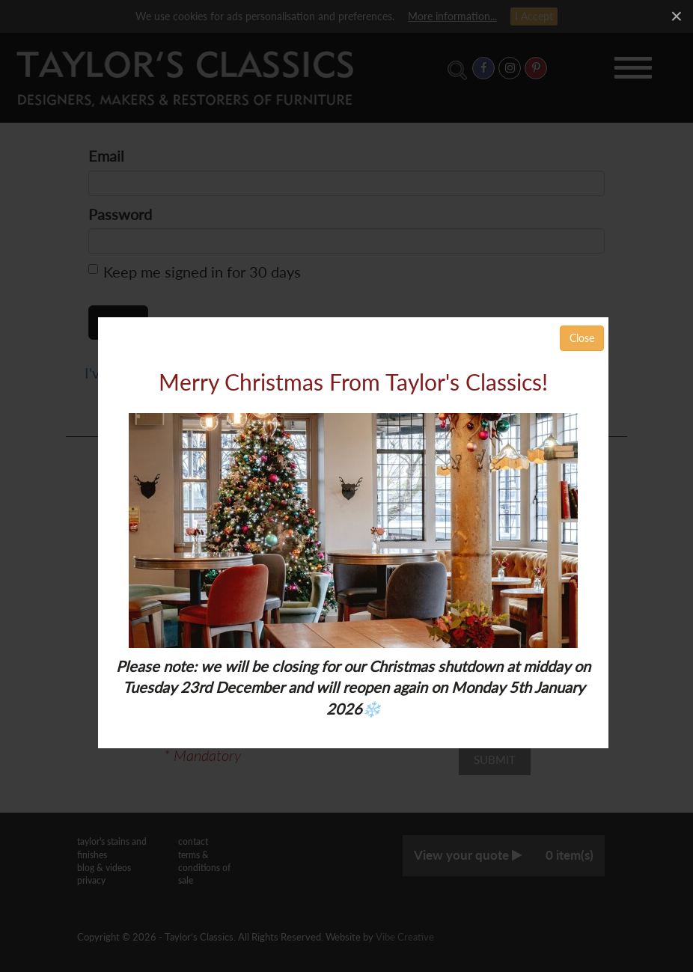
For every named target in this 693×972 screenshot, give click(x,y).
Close (582, 337)
